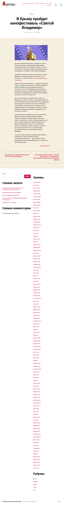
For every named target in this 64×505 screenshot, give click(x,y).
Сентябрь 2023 (37, 196)
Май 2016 (35, 360)
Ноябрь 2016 (36, 343)
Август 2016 (36, 352)
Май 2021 (35, 236)
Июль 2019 (36, 270)
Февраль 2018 (37, 307)
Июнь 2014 (36, 411)
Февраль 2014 (37, 422)
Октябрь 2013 (36, 434)
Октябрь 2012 (36, 448)
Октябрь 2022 (36, 205)
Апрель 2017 (36, 332)
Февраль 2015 (37, 389)
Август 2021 (36, 227)
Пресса (37, 3)
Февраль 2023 (37, 202)
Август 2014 (36, 405)
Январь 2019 (36, 287)
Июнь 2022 (36, 208)
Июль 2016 (36, 355)
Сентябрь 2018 (37, 298)
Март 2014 (35, 420)
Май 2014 (35, 414)
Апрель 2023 (36, 199)
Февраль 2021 (37, 244)
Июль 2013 (36, 442)
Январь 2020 (36, 258)
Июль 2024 (36, 185)
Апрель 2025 (36, 182)
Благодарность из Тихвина (9, 202)
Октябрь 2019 (36, 264)
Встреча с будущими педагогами (10, 195)
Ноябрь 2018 (36, 292)
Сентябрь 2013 (37, 437)
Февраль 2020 (37, 256)
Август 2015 (36, 372)
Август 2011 (36, 468)
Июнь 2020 (36, 253)
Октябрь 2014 (36, 400)
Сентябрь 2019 (37, 267)
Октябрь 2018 (36, 295)
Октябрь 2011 (36, 465)
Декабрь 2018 (36, 290)
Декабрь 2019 (36, 261)
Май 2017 (35, 329)
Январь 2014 (36, 425)
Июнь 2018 (36, 304)
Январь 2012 (36, 456)
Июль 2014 (36, 408)
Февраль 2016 (37, 363)
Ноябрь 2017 (36, 315)
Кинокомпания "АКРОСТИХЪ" (14, 501)
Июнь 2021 (36, 233)
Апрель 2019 (36, 278)
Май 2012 (35, 454)
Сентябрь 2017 (37, 321)
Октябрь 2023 (36, 193)
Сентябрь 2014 (37, 403)
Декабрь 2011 (36, 459)
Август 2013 (36, 439)
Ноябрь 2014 (36, 397)
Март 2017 (35, 335)
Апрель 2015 (36, 383)
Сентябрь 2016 (37, 349)
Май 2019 (35, 275)
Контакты (49, 5)
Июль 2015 (36, 374)
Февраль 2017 (37, 338)
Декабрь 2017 (36, 312)
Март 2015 (35, 386)
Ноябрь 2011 (36, 462)
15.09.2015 (38, 32)
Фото (46, 3)
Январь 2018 (36, 309)
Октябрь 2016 (36, 346)
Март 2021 (35, 241)
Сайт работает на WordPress (30, 501)
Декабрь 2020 (36, 247)
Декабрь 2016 (36, 340)
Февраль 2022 (37, 216)
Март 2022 (35, 213)
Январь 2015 (36, 391)
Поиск (3, 173)
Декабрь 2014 (36, 394)
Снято (33, 3)
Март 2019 (35, 281)
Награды (42, 3)
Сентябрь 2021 (37, 224)
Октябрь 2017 (36, 318)
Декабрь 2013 (36, 428)
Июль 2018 (36, 301)
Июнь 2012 (36, 451)
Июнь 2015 (36, 377)
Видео (50, 3)
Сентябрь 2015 (37, 369)
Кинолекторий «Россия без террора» (11, 192)
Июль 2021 (36, 230)
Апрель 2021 (36, 239)
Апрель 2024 (36, 188)
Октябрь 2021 (36, 222)
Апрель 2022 (36, 210)
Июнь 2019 (36, 273)
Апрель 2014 (36, 417)
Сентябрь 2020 (37, 250)
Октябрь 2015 (36, 366)
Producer (30, 32)
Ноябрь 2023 (36, 191)
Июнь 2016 (36, 357)
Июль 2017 (36, 326)
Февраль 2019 (37, 284)
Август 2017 (36, 323)
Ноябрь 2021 (36, 219)
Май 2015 (35, 380)
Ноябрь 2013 (36, 431)
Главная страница (26, 3)
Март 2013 (35, 445)
